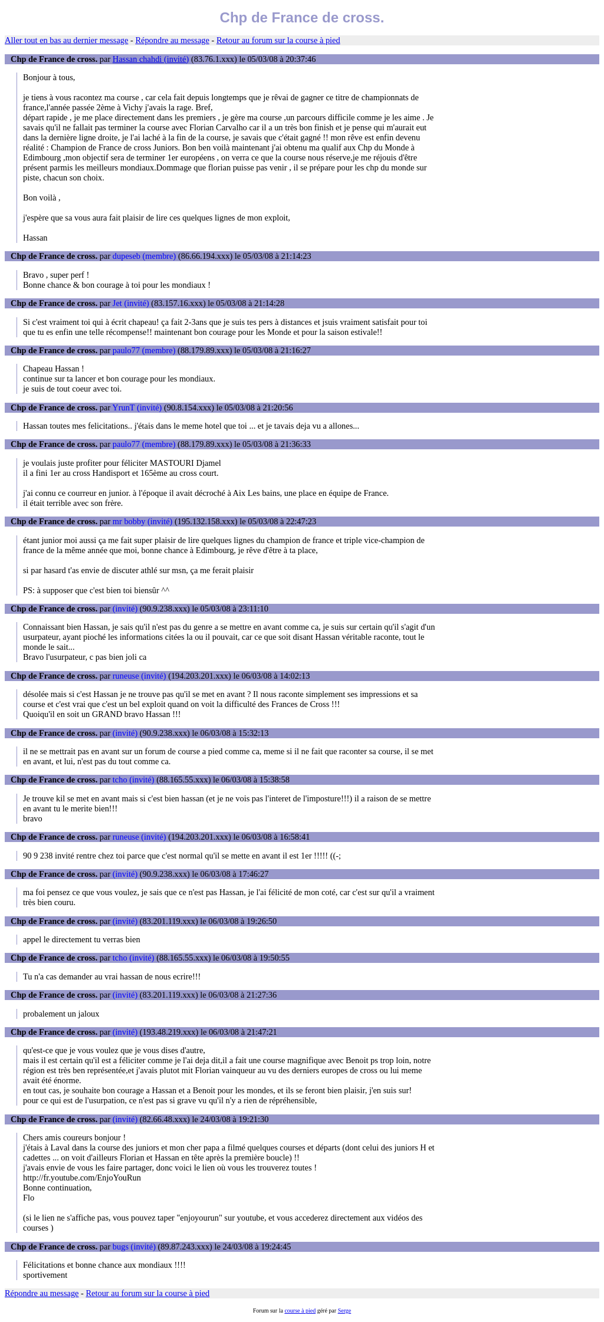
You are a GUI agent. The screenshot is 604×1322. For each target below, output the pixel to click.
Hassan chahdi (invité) (151, 59)
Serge (345, 1310)
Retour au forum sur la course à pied (278, 40)
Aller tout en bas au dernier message (66, 40)
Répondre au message (172, 40)
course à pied (300, 1310)
